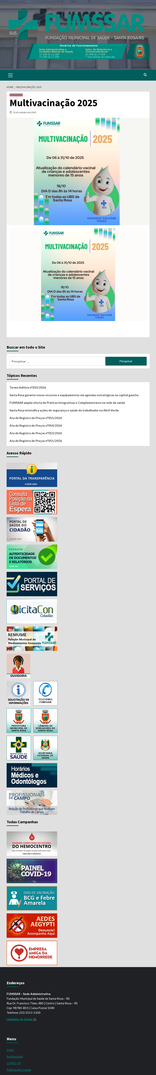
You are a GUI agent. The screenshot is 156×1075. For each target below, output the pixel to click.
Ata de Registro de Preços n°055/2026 (36, 418)
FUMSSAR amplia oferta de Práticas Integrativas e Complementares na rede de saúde (67, 402)
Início (10, 1050)
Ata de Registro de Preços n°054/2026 (36, 425)
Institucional (15, 1056)
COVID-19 (14, 1063)
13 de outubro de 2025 (24, 112)
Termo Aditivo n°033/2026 (28, 387)
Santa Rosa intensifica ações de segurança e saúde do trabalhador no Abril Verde (64, 410)
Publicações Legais (19, 1069)
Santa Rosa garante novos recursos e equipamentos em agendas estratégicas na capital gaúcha (74, 395)
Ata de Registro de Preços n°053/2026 (36, 433)
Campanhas (16, 95)
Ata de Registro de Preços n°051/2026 (36, 440)
